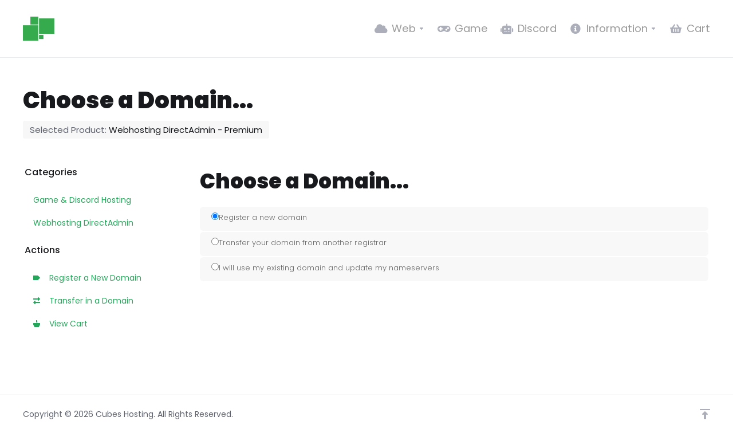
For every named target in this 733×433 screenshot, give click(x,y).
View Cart (60, 323)
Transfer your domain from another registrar (299, 242)
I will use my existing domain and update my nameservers (325, 267)
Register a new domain (259, 217)
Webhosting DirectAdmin (83, 223)
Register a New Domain (87, 278)
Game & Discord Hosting (82, 200)
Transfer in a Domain (83, 300)
